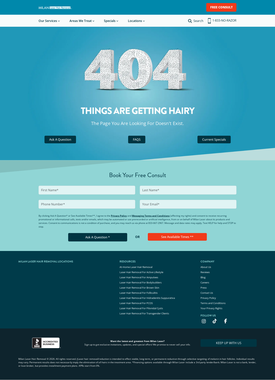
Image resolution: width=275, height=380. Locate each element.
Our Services (48, 21)
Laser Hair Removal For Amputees (139, 277)
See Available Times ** (177, 237)
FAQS (137, 139)
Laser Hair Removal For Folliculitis (139, 292)
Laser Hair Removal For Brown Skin (139, 287)
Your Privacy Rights (211, 308)
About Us (206, 267)
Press (204, 287)
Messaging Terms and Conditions (151, 215)
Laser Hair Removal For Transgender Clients (144, 313)
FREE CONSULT (221, 7)
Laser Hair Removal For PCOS (136, 303)
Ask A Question (60, 139)
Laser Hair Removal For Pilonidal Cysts (141, 308)
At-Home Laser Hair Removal (136, 267)
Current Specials (214, 139)
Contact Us (207, 292)
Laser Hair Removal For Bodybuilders (141, 282)
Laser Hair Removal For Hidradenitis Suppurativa (147, 298)
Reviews (205, 272)
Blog (203, 277)
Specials (110, 21)
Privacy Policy (119, 215)
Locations (135, 21)
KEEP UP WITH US (228, 343)
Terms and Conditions (213, 303)
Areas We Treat (81, 21)
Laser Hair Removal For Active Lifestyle (141, 272)
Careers (205, 282)
